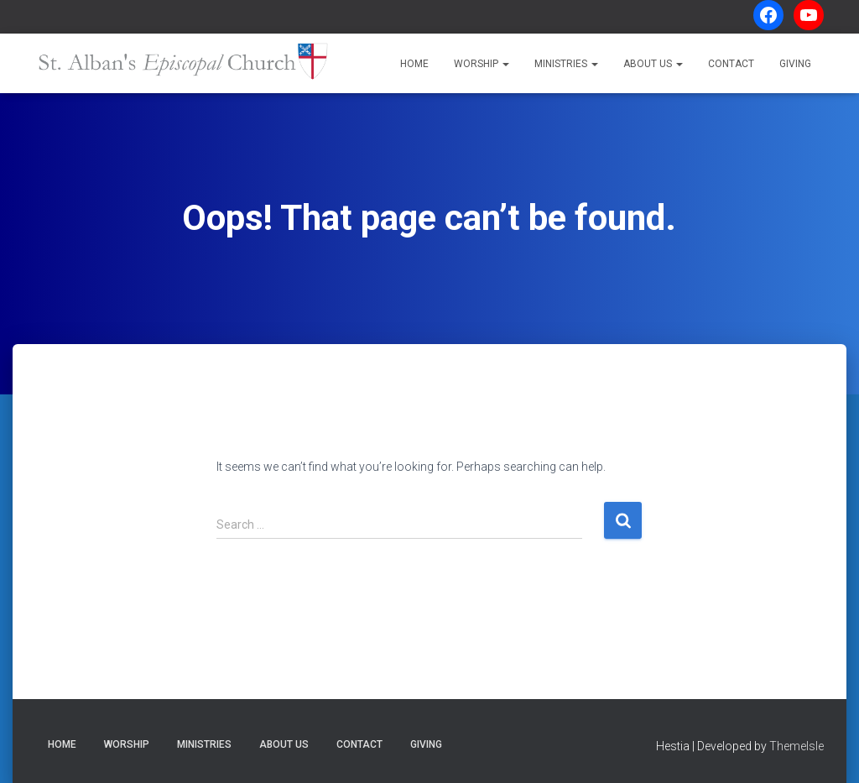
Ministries (566, 64)
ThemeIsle (796, 746)
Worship (481, 64)
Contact (731, 64)
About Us (653, 64)
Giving (795, 64)
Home (414, 64)
